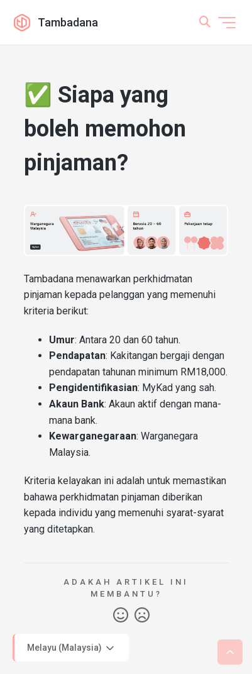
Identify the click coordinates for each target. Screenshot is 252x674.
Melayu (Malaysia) (71, 648)
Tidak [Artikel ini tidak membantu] (142, 615)
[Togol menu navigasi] (226, 22)
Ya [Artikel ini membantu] (120, 615)
